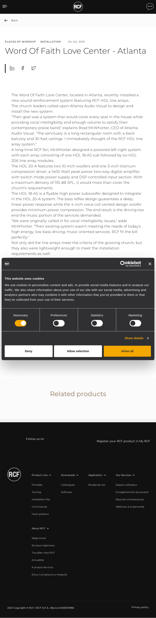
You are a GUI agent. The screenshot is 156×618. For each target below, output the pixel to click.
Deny (28, 351)
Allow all (127, 351)
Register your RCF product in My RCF (123, 441)
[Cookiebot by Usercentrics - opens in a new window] (123, 264)
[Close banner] (149, 263)
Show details (134, 338)
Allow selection (78, 351)
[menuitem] (42, 485)
